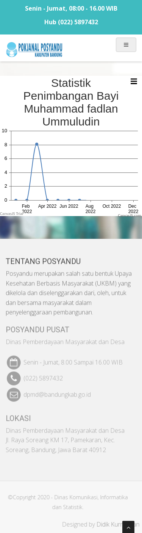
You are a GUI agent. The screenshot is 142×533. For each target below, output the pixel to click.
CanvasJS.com (129, 215)
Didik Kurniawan (120, 524)
